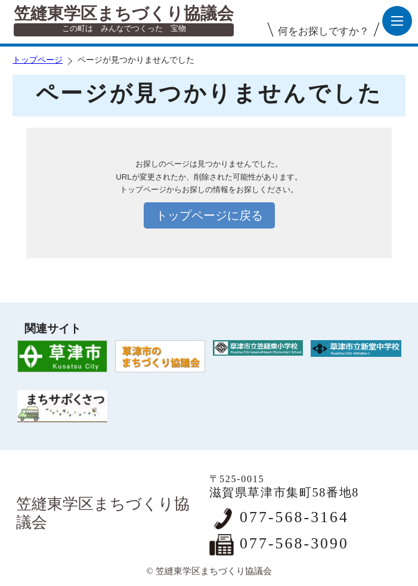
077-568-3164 (294, 517)
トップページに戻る (209, 215)
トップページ (38, 59)
